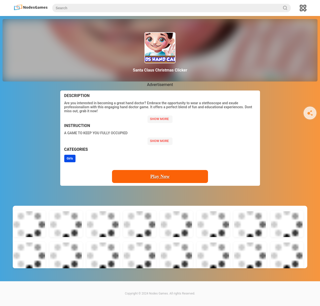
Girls (70, 158)
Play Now (160, 176)
